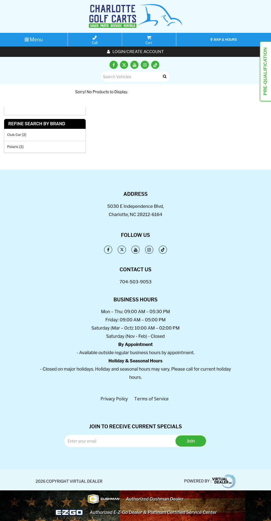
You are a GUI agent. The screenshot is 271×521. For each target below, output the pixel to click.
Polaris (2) (15, 147)
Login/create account (135, 51)
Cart (149, 40)
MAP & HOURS (224, 40)
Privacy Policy (114, 399)
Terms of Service (151, 399)
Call (95, 40)
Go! (164, 77)
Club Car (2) (16, 135)
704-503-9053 (135, 281)
